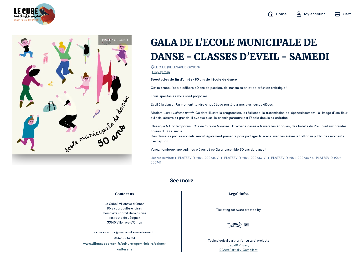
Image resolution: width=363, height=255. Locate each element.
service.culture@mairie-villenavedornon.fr (126, 228)
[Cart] (343, 14)
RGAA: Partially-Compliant (236, 245)
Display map (161, 72)
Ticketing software (228, 205)
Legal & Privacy (236, 241)
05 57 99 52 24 (126, 233)
